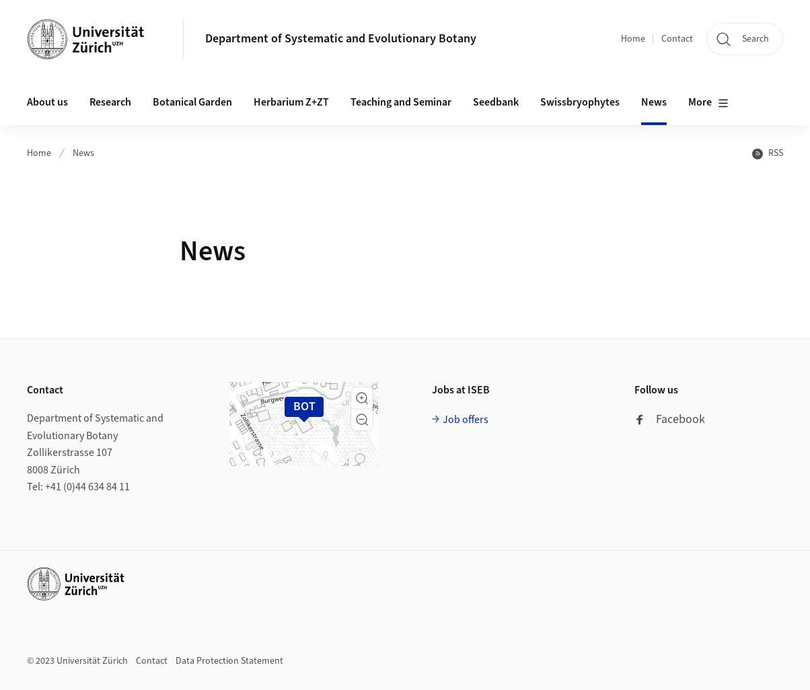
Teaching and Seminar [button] (401, 102)
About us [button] (47, 102)
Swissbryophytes (580, 102)
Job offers (465, 419)
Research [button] (110, 102)
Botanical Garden (192, 102)
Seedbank (496, 102)
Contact (677, 39)
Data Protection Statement (229, 661)
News (654, 102)
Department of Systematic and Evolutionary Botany (340, 38)
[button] (362, 398)
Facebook (669, 419)
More (708, 103)
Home (633, 39)
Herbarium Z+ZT (291, 102)
